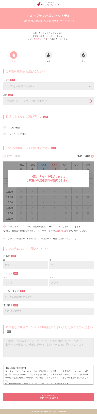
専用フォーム (40, 39)
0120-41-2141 (62, 231)
